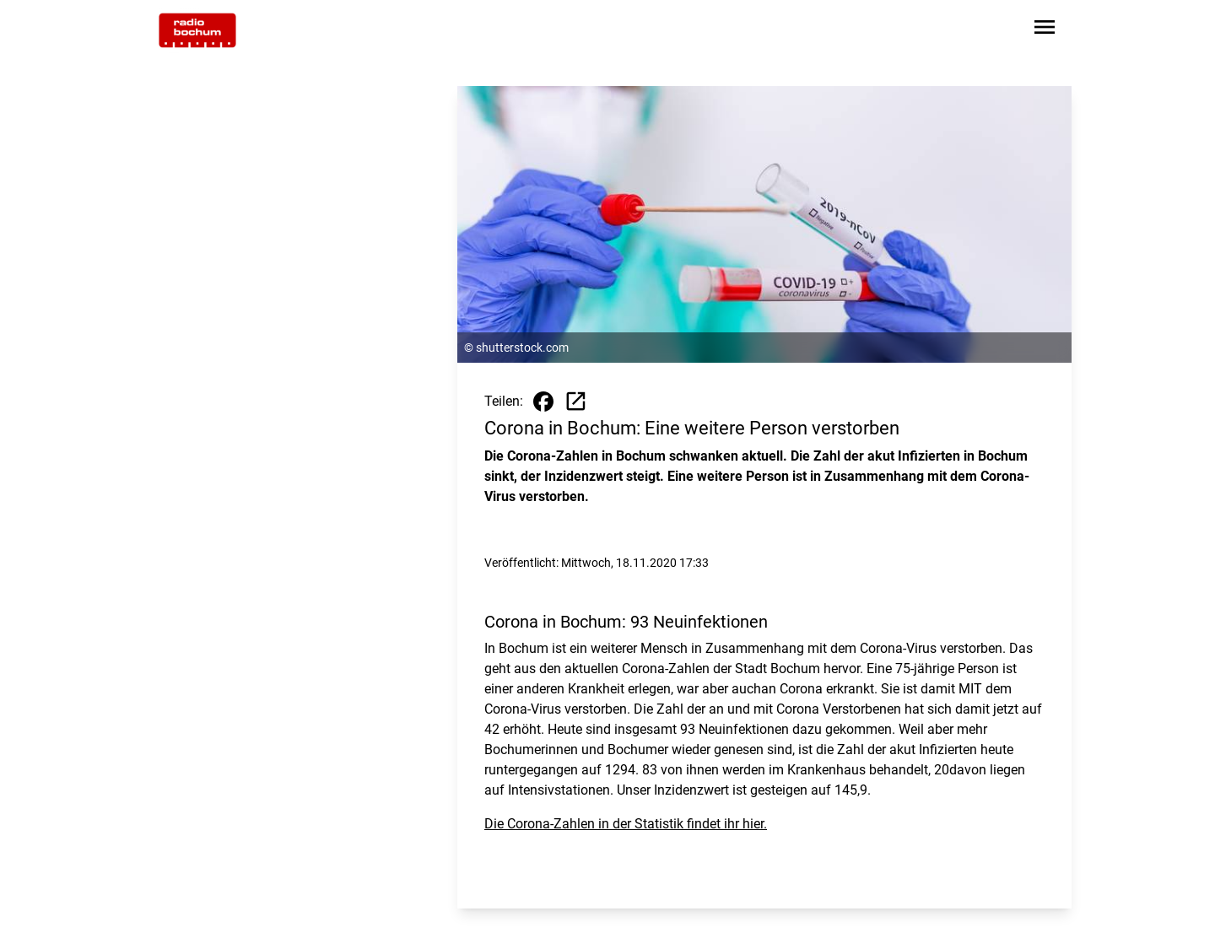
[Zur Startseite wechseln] (197, 30)
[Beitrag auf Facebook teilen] (543, 401)
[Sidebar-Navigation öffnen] (1044, 29)
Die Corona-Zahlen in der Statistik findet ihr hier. (625, 824)
